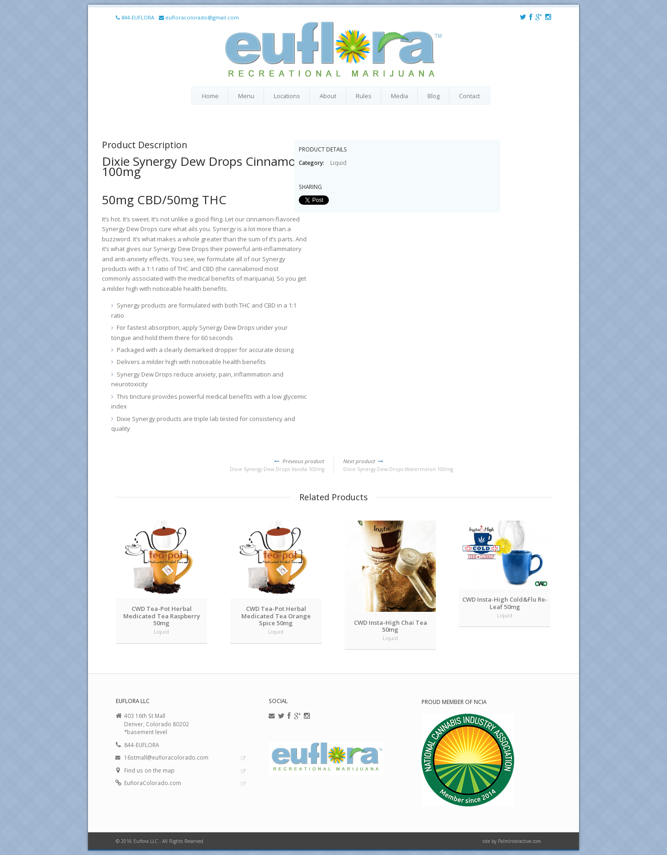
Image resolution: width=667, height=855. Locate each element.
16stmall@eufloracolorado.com (166, 757)
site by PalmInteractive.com (512, 841)
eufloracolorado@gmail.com (202, 17)
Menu (246, 96)
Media (399, 96)
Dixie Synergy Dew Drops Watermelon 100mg (447, 465)
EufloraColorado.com (152, 782)
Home (210, 96)
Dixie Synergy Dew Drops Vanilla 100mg (220, 465)
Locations (287, 96)
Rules (363, 96)
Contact (469, 96)
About (328, 96)
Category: (312, 162)
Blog (434, 96)
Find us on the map (149, 770)
